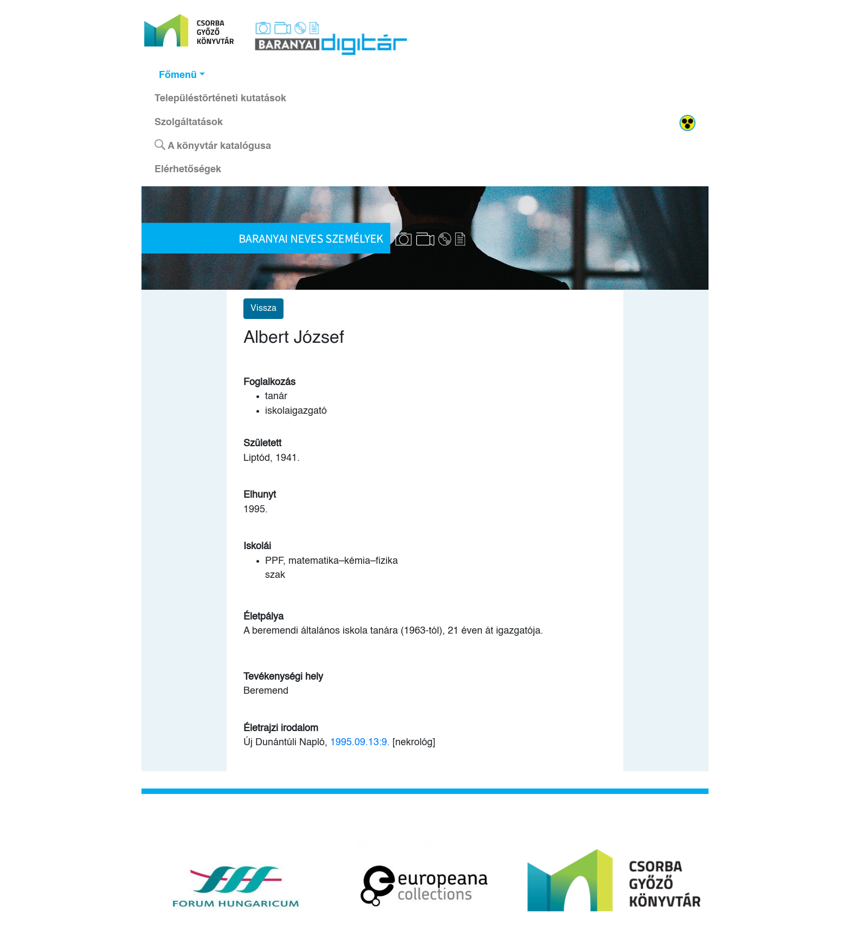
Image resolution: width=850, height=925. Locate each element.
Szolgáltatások (188, 122)
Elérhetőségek (187, 169)
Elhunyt (259, 495)
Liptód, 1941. (271, 458)
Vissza (263, 308)
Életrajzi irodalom (280, 728)
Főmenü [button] (178, 75)
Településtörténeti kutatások (220, 98)
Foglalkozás (269, 382)
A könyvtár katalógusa (212, 145)
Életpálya (263, 617)
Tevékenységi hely (283, 677)
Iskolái (257, 546)
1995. (255, 509)
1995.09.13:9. (360, 742)
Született (262, 443)
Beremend (265, 691)
